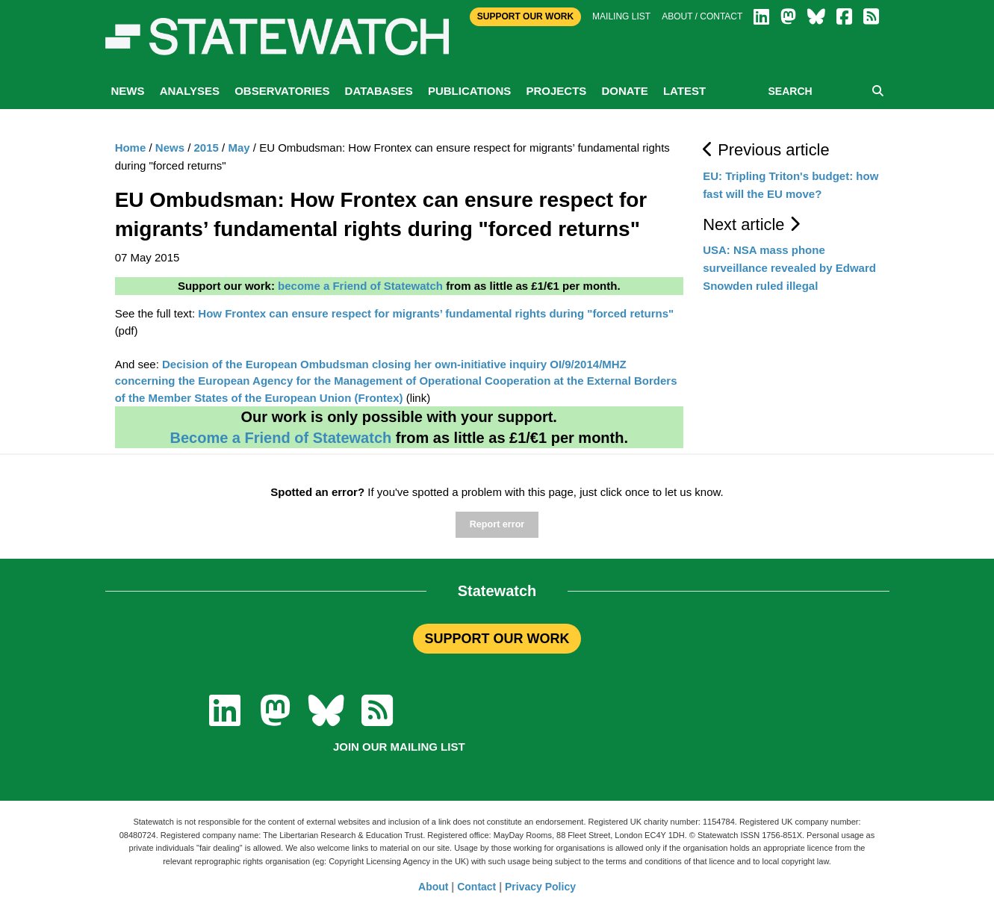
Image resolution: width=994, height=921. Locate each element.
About (433, 887)
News (128, 90)
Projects (556, 90)
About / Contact (702, 16)
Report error (497, 524)
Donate (624, 90)
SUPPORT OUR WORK (496, 638)
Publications (469, 90)
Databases (379, 90)
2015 (206, 147)
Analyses (190, 90)
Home (130, 147)
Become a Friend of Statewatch (280, 438)
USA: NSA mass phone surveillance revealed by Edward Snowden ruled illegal (789, 268)
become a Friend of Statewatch (360, 285)
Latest (684, 90)
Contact (476, 887)
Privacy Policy (540, 887)
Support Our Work (525, 16)
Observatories (281, 90)
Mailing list (621, 16)
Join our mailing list (399, 746)
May (238, 147)
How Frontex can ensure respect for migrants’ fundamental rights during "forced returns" (436, 313)
